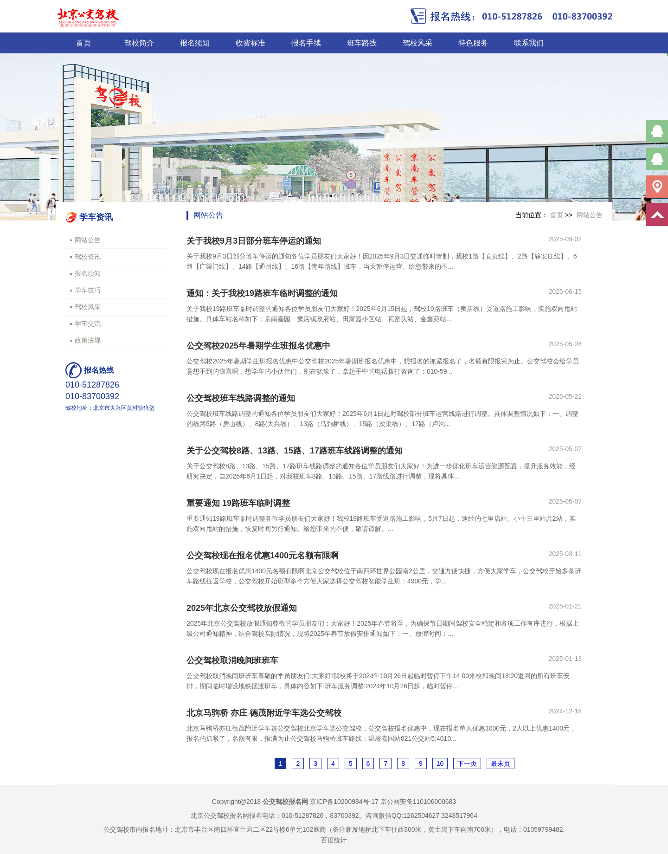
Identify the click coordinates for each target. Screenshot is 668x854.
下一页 (467, 763)
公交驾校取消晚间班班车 (232, 660)
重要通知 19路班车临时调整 (238, 503)
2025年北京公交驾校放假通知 (241, 608)
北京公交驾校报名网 (220, 815)
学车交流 (88, 323)
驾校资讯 (88, 256)
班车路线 (362, 43)
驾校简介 (139, 43)
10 (440, 763)
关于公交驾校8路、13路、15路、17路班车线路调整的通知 (294, 450)
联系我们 (529, 43)
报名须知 (195, 43)
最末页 (500, 763)
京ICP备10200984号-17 (344, 801)
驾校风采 (417, 43)
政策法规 (88, 340)
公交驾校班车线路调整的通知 (240, 398)
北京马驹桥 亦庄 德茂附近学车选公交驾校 (263, 713)
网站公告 (88, 240)
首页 (83, 43)
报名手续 (306, 43)
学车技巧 (88, 290)
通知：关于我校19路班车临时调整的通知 (262, 293)
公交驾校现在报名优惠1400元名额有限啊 (262, 555)
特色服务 (473, 43)
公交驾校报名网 (285, 801)
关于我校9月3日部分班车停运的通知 (253, 241)
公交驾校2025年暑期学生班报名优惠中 (258, 345)
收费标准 (250, 43)
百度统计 (334, 840)
